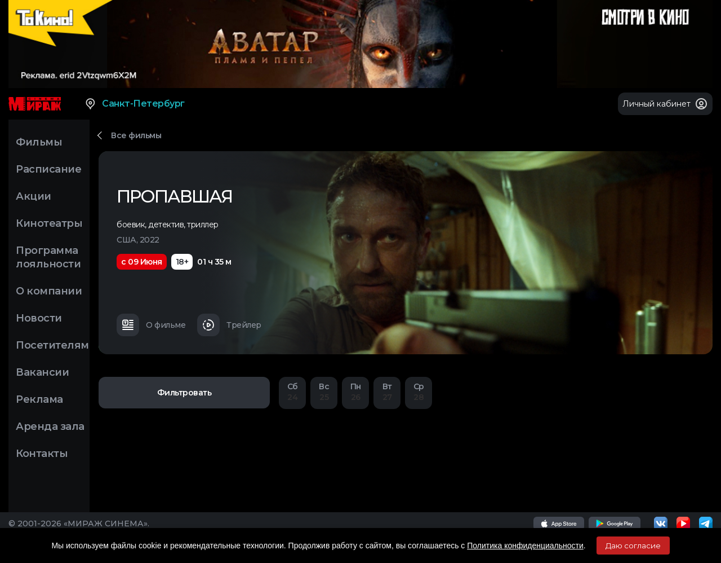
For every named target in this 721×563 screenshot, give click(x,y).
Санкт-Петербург (134, 104)
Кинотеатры (49, 223)
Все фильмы (136, 135)
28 (419, 391)
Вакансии (42, 372)
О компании (49, 291)
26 (355, 391)
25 (324, 391)
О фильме (151, 325)
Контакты (42, 453)
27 (387, 391)
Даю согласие (633, 545)
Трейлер (229, 325)
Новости (39, 318)
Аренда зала (50, 426)
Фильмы (39, 142)
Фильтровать (184, 393)
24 (292, 391)
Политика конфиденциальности (525, 545)
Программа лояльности (48, 257)
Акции (33, 196)
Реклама (39, 399)
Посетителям (52, 345)
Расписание (48, 169)
